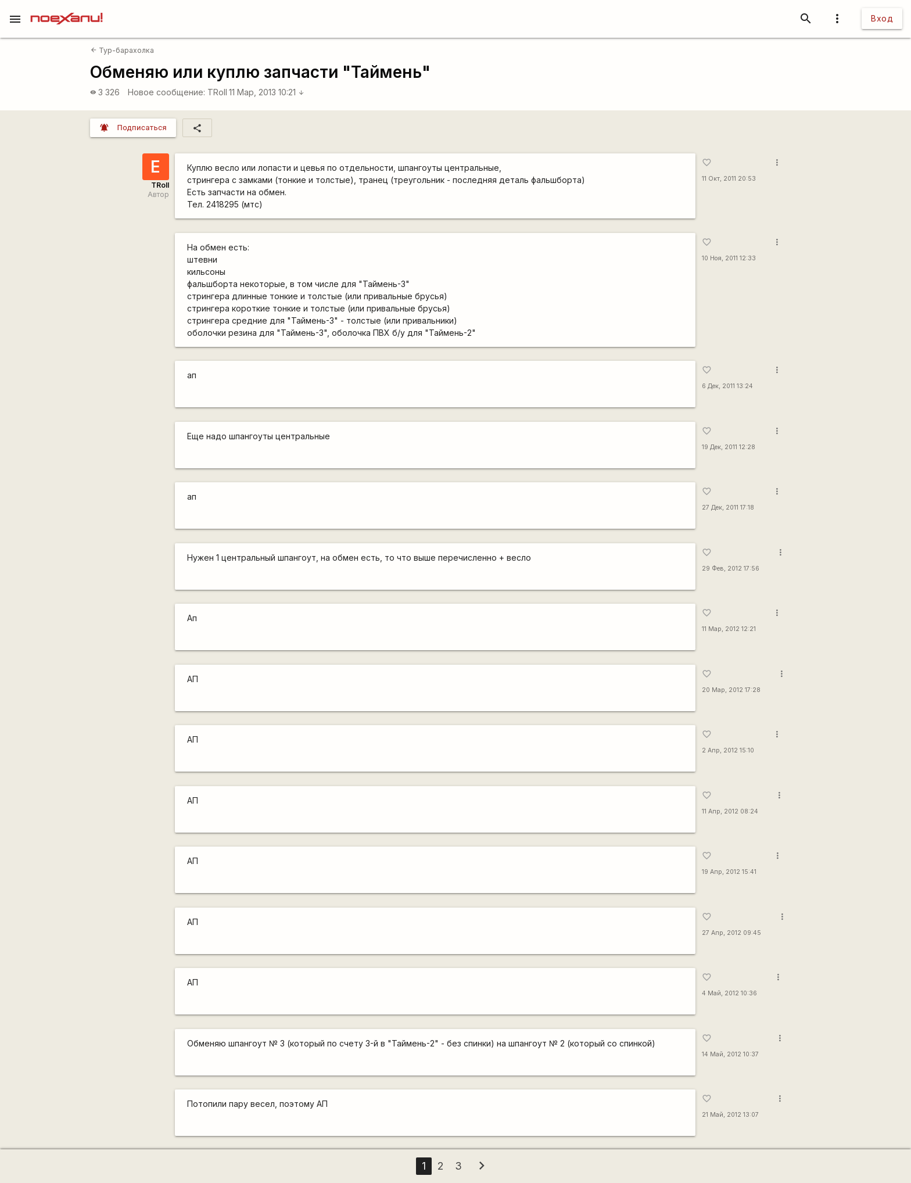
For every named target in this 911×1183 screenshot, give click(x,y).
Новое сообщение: (166, 92)
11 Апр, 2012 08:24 (730, 811)
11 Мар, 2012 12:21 (729, 629)
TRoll (217, 92)
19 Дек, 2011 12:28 (728, 447)
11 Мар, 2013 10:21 (266, 92)
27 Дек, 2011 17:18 (728, 507)
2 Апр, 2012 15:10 (728, 750)
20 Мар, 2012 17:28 (731, 690)
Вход (882, 18)
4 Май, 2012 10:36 (729, 993)
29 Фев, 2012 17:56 (730, 568)
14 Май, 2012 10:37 (730, 1054)
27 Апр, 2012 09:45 (731, 933)
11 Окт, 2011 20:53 (729, 178)
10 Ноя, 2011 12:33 (729, 258)
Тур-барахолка (122, 50)
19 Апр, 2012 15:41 (729, 872)
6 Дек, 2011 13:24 (727, 386)
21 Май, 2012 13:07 (730, 1115)
